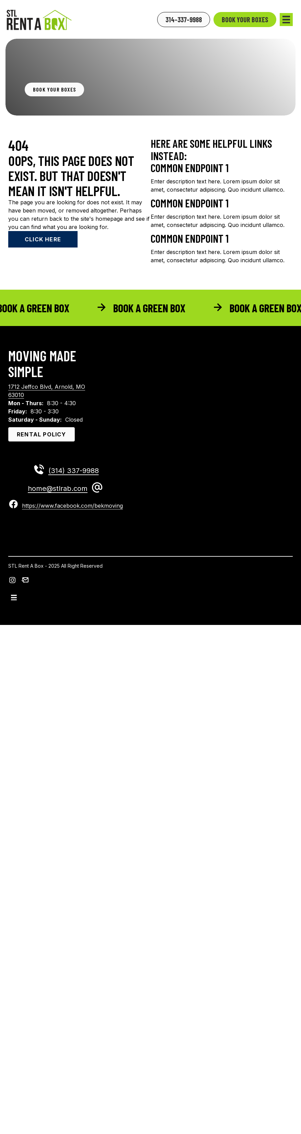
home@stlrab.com (58, 488)
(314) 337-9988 (73, 471)
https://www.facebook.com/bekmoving (72, 505)
